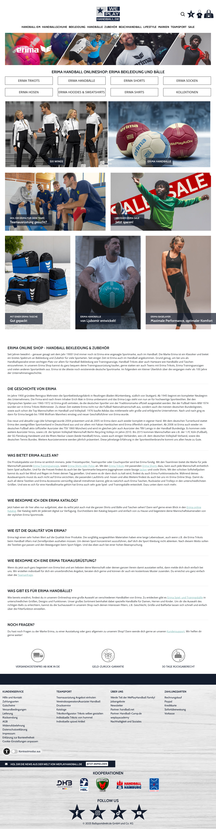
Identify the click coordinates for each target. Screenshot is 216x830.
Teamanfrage (25, 575)
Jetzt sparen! (127, 220)
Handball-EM (31, 27)
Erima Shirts (134, 92)
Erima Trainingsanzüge (46, 465)
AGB (5, 721)
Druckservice (63, 705)
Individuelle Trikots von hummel (74, 717)
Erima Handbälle (81, 81)
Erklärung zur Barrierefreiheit (18, 737)
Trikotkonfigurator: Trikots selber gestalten (79, 713)
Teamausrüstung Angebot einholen (76, 697)
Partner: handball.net (122, 709)
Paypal (168, 701)
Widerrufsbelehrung (14, 725)
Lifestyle (150, 27)
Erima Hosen (29, 92)
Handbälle (95, 27)
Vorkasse (170, 713)
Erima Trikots (29, 81)
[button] (182, 14)
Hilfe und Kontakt (12, 697)
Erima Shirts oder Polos (81, 465)
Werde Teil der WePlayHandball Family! (133, 697)
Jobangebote (118, 701)
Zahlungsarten (11, 701)
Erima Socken (187, 81)
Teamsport (179, 27)
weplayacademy (120, 717)
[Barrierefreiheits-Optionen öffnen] (7, 751)
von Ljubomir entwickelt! (98, 319)
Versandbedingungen (14, 709)
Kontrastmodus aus (29, 751)
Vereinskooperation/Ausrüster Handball (78, 701)
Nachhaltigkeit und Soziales (126, 721)
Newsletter (117, 705)
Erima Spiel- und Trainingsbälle (185, 597)
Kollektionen (187, 92)
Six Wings (56, 161)
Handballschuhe (54, 27)
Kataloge (61, 709)
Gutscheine (9, 705)
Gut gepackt (24, 319)
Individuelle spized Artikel (70, 721)
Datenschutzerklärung (15, 729)
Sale (191, 27)
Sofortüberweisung (175, 709)
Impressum (9, 733)
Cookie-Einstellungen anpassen (20, 741)
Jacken (143, 469)
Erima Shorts (134, 81)
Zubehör (110, 27)
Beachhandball (130, 27)
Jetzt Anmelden (97, 763)
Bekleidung (77, 27)
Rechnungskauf (173, 697)
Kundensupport (176, 631)
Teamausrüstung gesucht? (28, 220)
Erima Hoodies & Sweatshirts (81, 92)
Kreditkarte (171, 705)
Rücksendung (10, 717)
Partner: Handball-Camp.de (126, 713)
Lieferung (8, 713)
